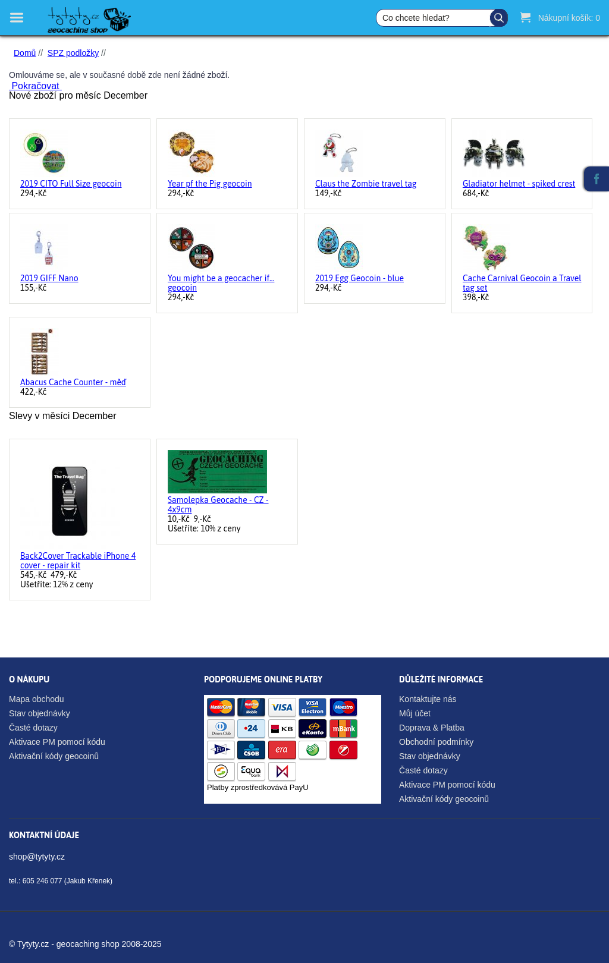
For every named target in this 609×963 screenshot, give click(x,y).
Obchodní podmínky (436, 742)
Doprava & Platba (431, 727)
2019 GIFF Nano (49, 278)
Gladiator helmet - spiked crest (519, 183)
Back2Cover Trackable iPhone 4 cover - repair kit (78, 560)
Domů (25, 53)
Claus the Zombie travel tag (366, 183)
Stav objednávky (39, 713)
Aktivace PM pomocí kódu (57, 742)
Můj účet (415, 713)
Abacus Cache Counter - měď (73, 382)
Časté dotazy (33, 727)
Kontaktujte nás (428, 699)
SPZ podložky (73, 53)
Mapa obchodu (36, 699)
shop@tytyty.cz (37, 856)
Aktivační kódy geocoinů (54, 756)
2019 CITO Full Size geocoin (71, 183)
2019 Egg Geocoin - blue (359, 278)
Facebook (596, 179)
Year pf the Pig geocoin (210, 183)
